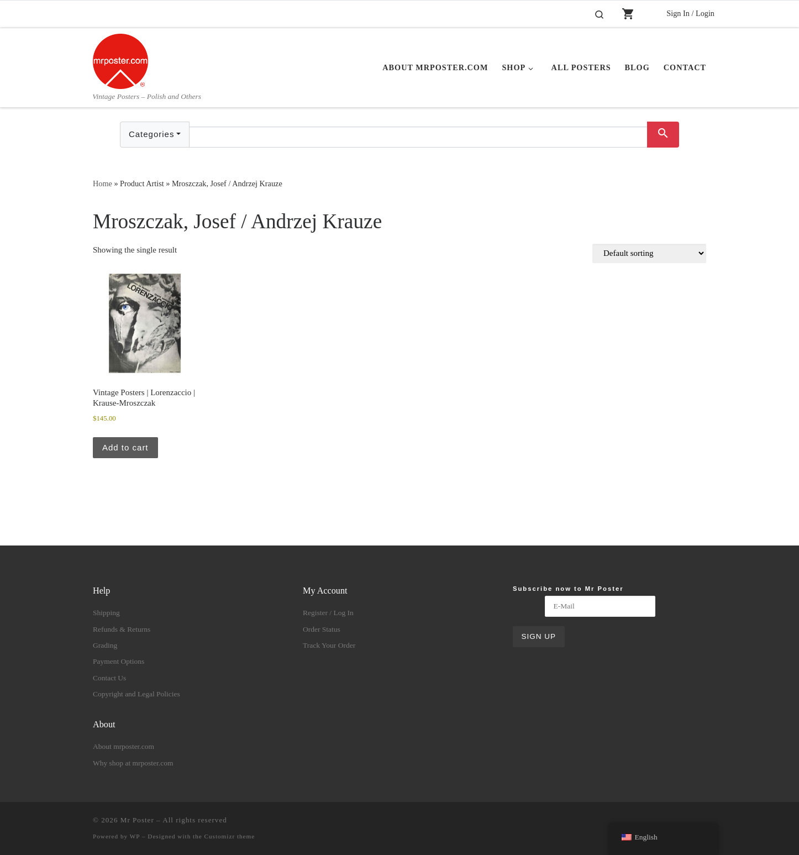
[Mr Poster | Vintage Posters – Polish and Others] (120, 60)
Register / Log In (328, 613)
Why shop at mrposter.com (133, 763)
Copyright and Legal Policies (136, 694)
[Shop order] (649, 253)
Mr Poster (137, 820)
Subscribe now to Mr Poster (568, 588)
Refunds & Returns (121, 629)
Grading (105, 645)
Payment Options (118, 661)
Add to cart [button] (125, 447)
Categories (152, 134)
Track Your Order (329, 645)
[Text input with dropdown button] (418, 137)
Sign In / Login (690, 13)
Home (102, 183)
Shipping (106, 613)
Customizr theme (229, 836)
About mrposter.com (123, 746)
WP (135, 836)
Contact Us (109, 678)
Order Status (321, 629)
